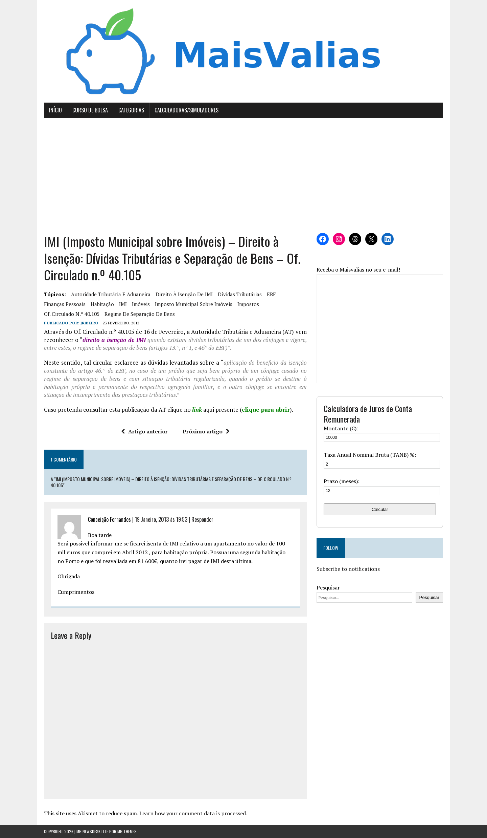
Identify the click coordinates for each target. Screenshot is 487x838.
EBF (271, 294)
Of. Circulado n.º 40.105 (71, 313)
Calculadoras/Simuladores (186, 110)
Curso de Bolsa (90, 110)
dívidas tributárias (240, 294)
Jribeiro (89, 322)
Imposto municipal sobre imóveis (193, 304)
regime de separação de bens (140, 313)
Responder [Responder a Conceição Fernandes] (202, 519)
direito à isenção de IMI (184, 294)
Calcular (380, 509)
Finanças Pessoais (65, 304)
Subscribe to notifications (348, 569)
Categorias (131, 110)
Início (55, 110)
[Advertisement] (243, 175)
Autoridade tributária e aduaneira (110, 294)
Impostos (248, 304)
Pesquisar (328, 587)
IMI (123, 304)
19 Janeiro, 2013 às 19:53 (161, 519)
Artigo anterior (144, 431)
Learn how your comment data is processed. (193, 813)
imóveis (141, 304)
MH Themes (127, 831)
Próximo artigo (206, 431)
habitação (102, 304)
